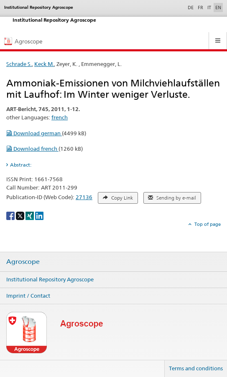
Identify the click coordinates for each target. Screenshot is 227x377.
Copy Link (118, 198)
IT (209, 7)
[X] (21, 215)
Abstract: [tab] (20, 165)
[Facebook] (11, 215)
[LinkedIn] (39, 215)
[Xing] (30, 215)
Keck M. (44, 64)
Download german (34, 133)
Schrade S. (19, 64)
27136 (84, 197)
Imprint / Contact (28, 295)
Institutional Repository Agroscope (50, 279)
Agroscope (23, 261)
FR (200, 7)
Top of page (207, 224)
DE (191, 7)
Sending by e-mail (172, 198)
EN (218, 7)
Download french (32, 148)
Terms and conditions (196, 368)
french (59, 117)
